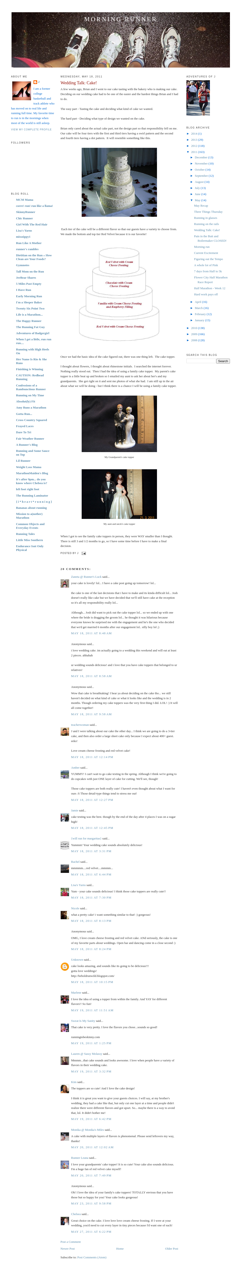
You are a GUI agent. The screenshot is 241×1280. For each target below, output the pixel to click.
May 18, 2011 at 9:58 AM (91, 714)
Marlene (76, 992)
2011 (194, 152)
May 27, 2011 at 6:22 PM (91, 1231)
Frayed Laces (25, 426)
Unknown (77, 959)
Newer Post (67, 1248)
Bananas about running (31, 508)
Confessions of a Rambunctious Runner (31, 387)
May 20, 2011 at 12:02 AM (92, 1147)
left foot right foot (27, 489)
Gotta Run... (24, 414)
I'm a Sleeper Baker (29, 302)
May (198, 200)
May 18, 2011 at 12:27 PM (92, 800)
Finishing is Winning (29, 369)
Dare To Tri (23, 432)
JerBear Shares (26, 277)
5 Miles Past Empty (28, 283)
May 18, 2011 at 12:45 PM (92, 828)
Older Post (171, 1248)
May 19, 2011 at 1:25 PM (91, 1043)
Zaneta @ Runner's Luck (86, 576)
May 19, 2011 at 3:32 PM (91, 1071)
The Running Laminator (32, 495)
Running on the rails (206, 224)
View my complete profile (31, 129)
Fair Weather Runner (30, 438)
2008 (194, 340)
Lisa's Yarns (24, 230)
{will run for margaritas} (86, 838)
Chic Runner (24, 218)
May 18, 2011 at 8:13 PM (91, 921)
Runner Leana (79, 1158)
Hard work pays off (206, 294)
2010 (194, 328)
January (200, 320)
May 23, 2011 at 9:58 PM (91, 1203)
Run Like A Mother (29, 243)
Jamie (74, 810)
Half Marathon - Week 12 (209, 288)
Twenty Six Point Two (30, 308)
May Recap (201, 205)
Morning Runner (120, 19)
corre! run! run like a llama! (34, 206)
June (198, 194)
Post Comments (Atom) (92, 1257)
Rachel (75, 861)
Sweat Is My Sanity (83, 1021)
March (199, 308)
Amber (75, 767)
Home (120, 1248)
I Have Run (23, 290)
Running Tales (25, 534)
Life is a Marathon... (29, 314)
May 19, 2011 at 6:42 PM (91, 1119)
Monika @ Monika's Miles (87, 1130)
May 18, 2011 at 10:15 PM (92, 982)
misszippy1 (23, 236)
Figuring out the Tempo (208, 259)
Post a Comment (70, 1242)
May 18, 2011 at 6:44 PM (91, 874)
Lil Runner (23, 460)
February (201, 314)
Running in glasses (205, 218)
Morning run (201, 247)
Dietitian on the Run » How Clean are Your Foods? (34, 257)
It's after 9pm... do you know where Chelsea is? (31, 481)
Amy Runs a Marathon (31, 407)
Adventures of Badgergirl (32, 333)
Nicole (75, 908)
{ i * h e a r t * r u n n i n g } (34, 501)
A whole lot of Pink (206, 265)
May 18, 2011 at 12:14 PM (92, 757)
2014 (194, 133)
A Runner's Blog (27, 444)
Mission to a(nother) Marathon (29, 515)
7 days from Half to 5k (208, 271)
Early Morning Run (29, 296)
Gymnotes (22, 265)
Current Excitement (206, 253)
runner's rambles (27, 249)
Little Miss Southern (29, 540)
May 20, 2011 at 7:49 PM (91, 1175)
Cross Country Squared (31, 420)
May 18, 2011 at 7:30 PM (91, 897)
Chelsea (76, 1214)
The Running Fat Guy (30, 327)
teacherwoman (80, 724)
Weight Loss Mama (28, 467)
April (198, 302)
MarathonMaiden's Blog (32, 473)
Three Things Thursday (208, 211)
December (201, 157)
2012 (194, 146)
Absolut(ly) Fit (25, 401)
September (202, 175)
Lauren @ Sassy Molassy (86, 1053)
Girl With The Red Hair (32, 224)
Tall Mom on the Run (30, 271)
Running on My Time (30, 395)
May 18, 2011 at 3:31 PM (91, 851)
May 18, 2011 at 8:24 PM (91, 949)
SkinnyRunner (25, 212)
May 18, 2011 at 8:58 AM (91, 676)
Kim (73, 1082)
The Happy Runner (28, 321)
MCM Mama (24, 199)
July (198, 188)
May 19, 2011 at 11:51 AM (92, 1010)
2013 (194, 139)
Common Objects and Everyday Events (30, 526)
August (200, 182)
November (202, 163)
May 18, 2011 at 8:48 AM (91, 633)
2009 (194, 334)
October (200, 169)
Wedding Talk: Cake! (78, 82)
